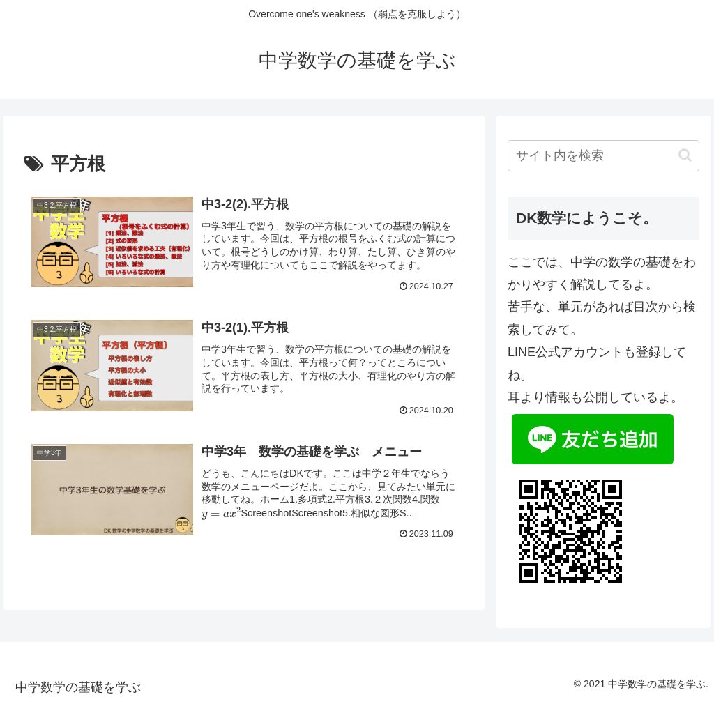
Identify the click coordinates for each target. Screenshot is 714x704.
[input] (603, 155)
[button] (685, 155)
